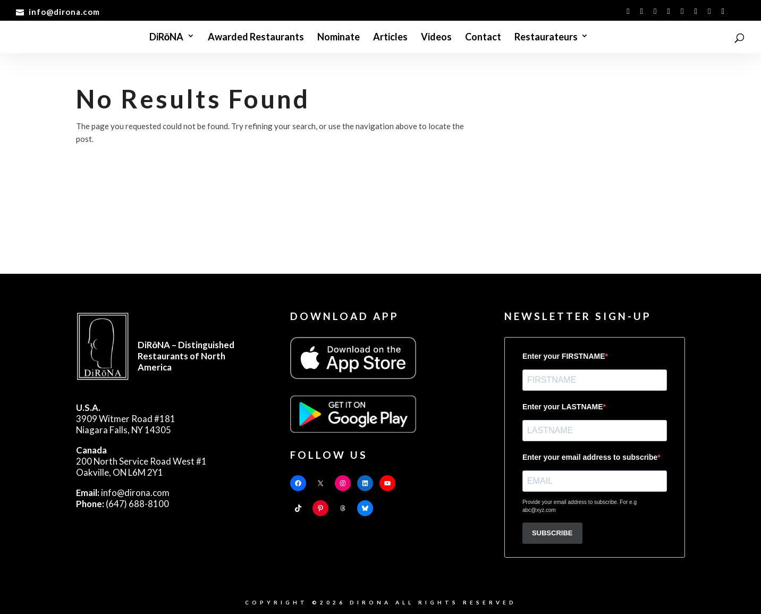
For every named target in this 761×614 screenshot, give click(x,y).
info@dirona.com (123, 492)
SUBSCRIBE (552, 533)
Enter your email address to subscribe (589, 457)
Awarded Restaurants (256, 38)
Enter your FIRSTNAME (563, 356)
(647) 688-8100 (122, 503)
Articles (390, 38)
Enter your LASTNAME (562, 406)
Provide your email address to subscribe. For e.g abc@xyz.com (579, 506)
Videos (436, 38)
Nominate (338, 38)
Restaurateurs (546, 38)
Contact (483, 38)
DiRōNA (166, 38)
